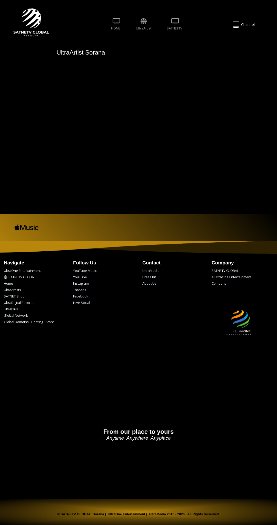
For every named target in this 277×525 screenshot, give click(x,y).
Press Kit (149, 277)
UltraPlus (11, 309)
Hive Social (81, 302)
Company (219, 283)
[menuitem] (115, 24)
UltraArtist (143, 24)
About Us (149, 283)
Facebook (80, 296)
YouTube (80, 277)
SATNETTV (174, 24)
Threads (79, 289)
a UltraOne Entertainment (231, 277)
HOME (116, 24)
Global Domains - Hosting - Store (29, 322)
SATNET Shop (14, 296)
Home (8, 283)
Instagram (81, 283)
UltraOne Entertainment (22, 270)
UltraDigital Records (19, 302)
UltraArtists (12, 289)
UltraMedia (151, 270)
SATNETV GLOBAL (19, 277)
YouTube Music (85, 270)
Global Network (16, 315)
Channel (244, 25)
